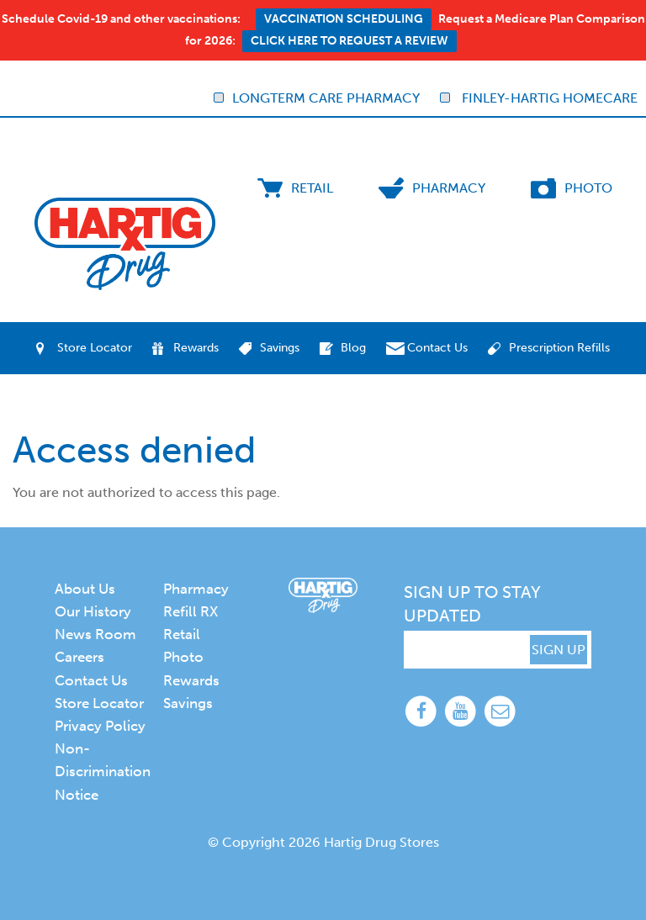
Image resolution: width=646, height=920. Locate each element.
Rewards (196, 348)
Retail (312, 188)
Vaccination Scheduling (343, 19)
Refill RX (190, 611)
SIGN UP (558, 650)
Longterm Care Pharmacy (317, 98)
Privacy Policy (100, 725)
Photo (588, 188)
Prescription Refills (559, 348)
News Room (95, 634)
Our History (93, 611)
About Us (85, 588)
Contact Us (437, 348)
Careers (79, 656)
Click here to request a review (349, 41)
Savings (279, 348)
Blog (353, 348)
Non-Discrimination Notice (103, 771)
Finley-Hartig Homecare (539, 98)
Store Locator (94, 348)
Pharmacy (448, 188)
